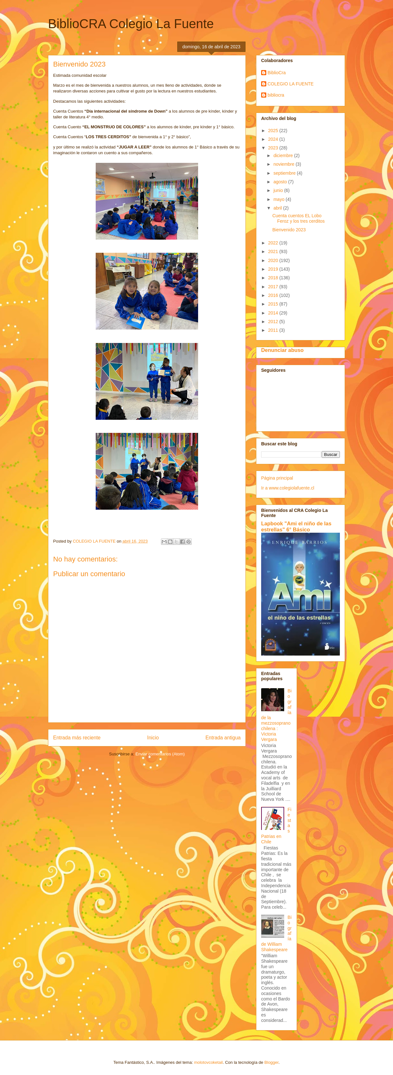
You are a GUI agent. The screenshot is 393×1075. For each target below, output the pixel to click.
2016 (273, 295)
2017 (273, 286)
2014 (273, 312)
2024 (273, 139)
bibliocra (276, 95)
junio (278, 190)
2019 (273, 269)
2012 (273, 321)
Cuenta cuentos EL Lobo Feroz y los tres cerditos (298, 218)
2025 (273, 130)
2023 (273, 147)
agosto (280, 181)
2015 (273, 304)
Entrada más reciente (76, 737)
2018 (273, 277)
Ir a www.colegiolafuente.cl (287, 487)
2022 (273, 242)
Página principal (277, 478)
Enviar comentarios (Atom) (160, 754)
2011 (273, 330)
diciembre (283, 155)
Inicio (153, 737)
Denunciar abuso (282, 350)
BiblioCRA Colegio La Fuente (131, 24)
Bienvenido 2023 (289, 229)
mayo (279, 199)
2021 (273, 251)
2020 (273, 260)
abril (278, 208)
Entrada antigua (223, 737)
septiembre (285, 173)
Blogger (271, 1062)
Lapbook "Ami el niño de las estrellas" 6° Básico (296, 526)
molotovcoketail (208, 1062)
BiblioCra (277, 72)
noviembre (284, 164)
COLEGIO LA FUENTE (291, 83)
